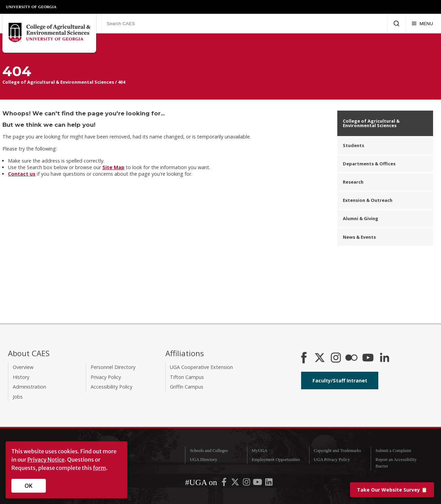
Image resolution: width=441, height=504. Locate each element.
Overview (23, 367)
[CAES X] (320, 358)
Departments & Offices (369, 164)
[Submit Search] (396, 23)
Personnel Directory (113, 367)
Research (353, 182)
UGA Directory (203, 459)
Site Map (113, 167)
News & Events (359, 237)
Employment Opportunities (276, 459)
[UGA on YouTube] (258, 483)
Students (353, 145)
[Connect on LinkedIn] (384, 358)
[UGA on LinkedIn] (269, 483)
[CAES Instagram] (336, 358)
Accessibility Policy (111, 386)
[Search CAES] (244, 23)
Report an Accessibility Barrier (396, 463)
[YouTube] (368, 358)
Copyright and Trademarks (337, 450)
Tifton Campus (187, 377)
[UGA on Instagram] (247, 483)
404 (121, 82)
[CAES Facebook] (304, 358)
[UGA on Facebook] (224, 483)
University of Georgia (31, 7)
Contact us (21, 174)
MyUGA (260, 450)
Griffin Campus (186, 386)
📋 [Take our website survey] (392, 489)
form (99, 467)
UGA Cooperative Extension (201, 367)
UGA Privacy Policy (332, 459)
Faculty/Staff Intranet (339, 380)
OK (29, 485)
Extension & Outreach (367, 200)
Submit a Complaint (393, 450)
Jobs (18, 396)
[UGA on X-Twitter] (235, 483)
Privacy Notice (45, 459)
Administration (29, 386)
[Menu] (422, 23)
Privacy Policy (106, 377)
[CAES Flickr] (351, 358)
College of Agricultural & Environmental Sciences (58, 82)
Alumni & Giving (360, 218)
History (21, 377)
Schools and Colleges (209, 450)
